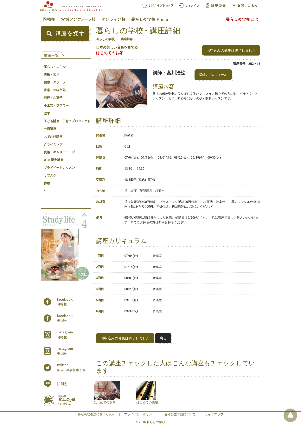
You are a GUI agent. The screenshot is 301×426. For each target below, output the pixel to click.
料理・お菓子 (53, 98)
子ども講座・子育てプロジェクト (67, 121)
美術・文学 (51, 74)
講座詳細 (127, 39)
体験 (47, 183)
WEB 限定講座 (53, 160)
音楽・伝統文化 (55, 90)
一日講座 (50, 129)
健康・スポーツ (55, 82)
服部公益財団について (179, 414)
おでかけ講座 (53, 136)
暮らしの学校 (105, 39)
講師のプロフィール (213, 75)
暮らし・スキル (55, 67)
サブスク (50, 175)
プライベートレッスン (59, 168)
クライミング (53, 144)
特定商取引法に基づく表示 (96, 414)
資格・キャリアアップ (59, 152)
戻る (163, 338)
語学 (47, 113)
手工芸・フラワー (56, 105)
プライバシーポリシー (139, 414)
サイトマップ (214, 414)
